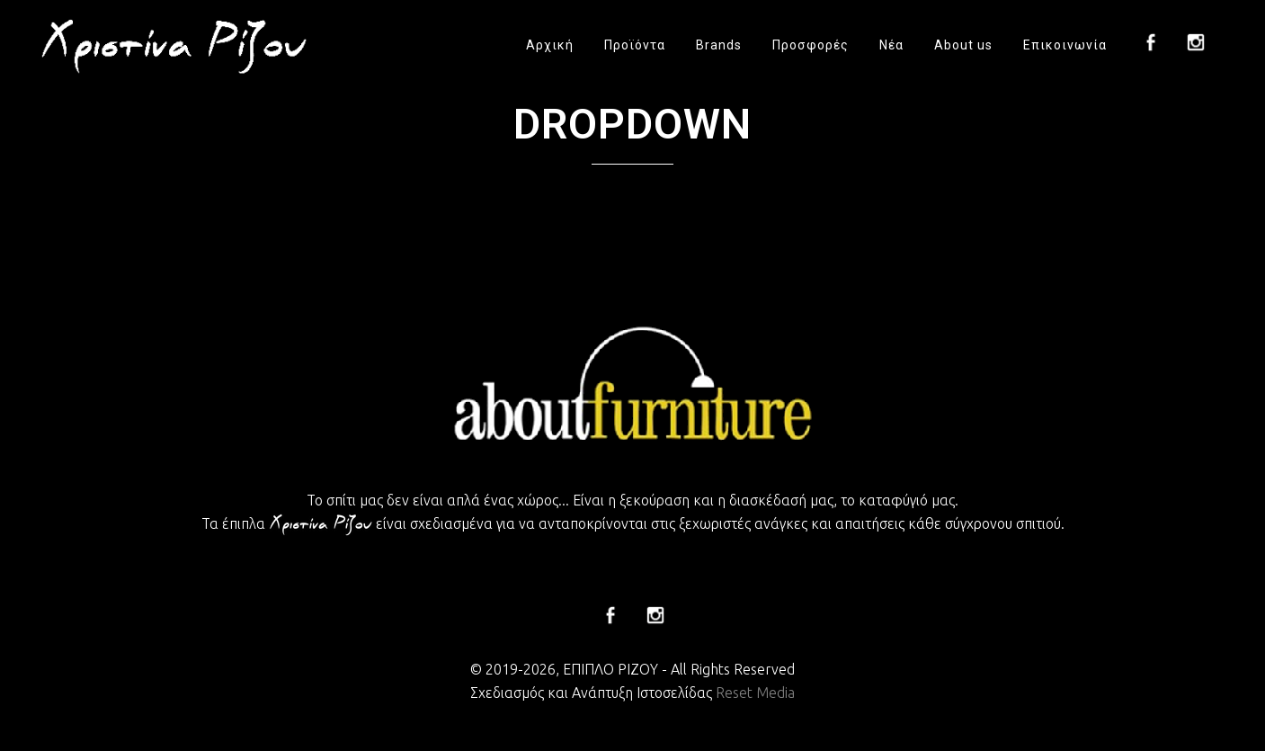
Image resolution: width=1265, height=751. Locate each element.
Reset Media (755, 692)
